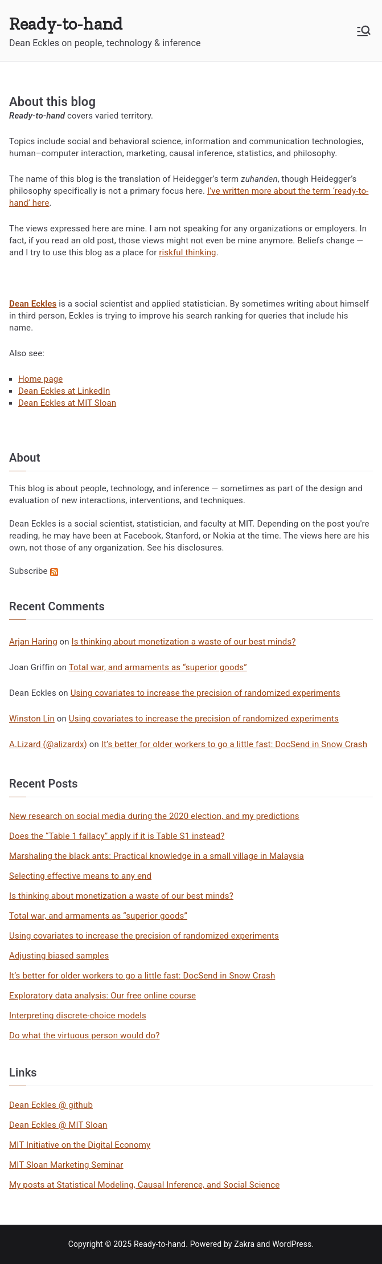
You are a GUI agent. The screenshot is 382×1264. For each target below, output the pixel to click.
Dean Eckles (32, 524)
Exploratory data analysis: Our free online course (102, 995)
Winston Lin (32, 718)
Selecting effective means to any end (80, 876)
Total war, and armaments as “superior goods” (158, 667)
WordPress (291, 1244)
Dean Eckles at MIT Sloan (67, 403)
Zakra (244, 1244)
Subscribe (33, 571)
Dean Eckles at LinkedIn (64, 391)
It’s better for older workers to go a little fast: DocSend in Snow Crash (234, 744)
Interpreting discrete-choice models (77, 1015)
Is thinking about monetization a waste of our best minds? (184, 642)
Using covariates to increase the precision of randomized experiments (205, 693)
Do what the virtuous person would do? (84, 1035)
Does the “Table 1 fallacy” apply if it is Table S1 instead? (116, 836)
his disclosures (192, 548)
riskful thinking (187, 252)
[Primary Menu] (364, 31)
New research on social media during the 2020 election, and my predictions (154, 816)
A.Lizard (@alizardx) (48, 744)
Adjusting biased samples (59, 956)
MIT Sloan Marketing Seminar (66, 1165)
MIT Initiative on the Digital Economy (79, 1145)
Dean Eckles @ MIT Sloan (58, 1125)
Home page (40, 379)
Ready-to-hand (65, 24)
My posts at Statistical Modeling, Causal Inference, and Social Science (144, 1185)
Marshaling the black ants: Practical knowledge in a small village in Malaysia (156, 856)
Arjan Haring (33, 642)
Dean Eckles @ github (51, 1105)
